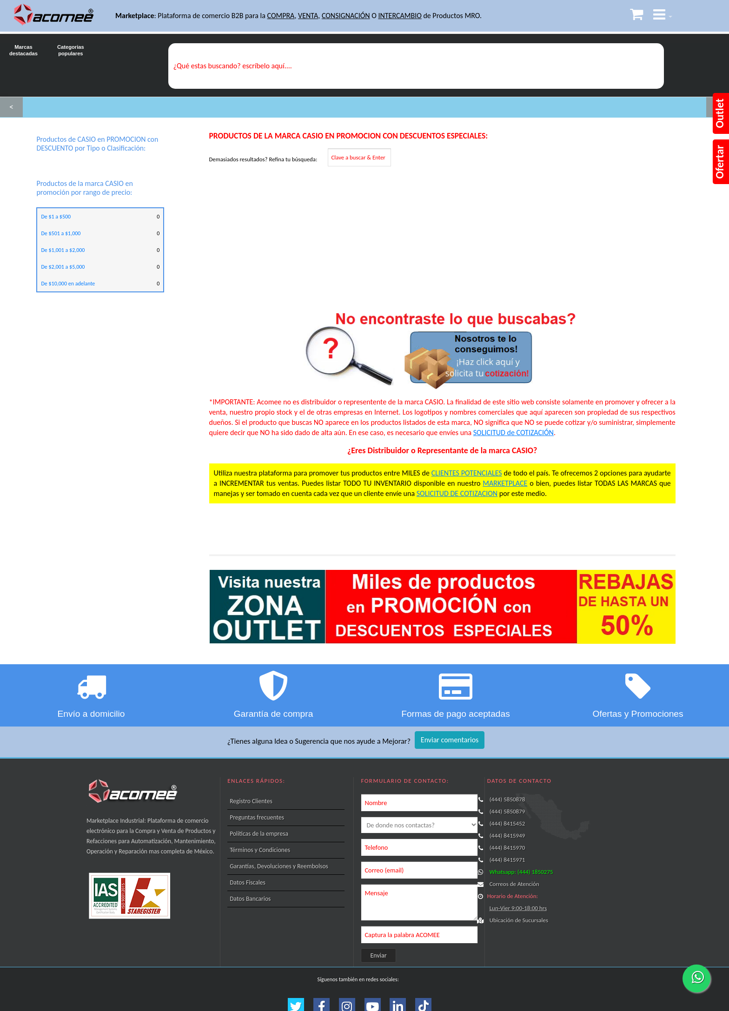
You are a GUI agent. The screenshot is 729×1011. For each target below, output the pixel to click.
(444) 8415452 (507, 823)
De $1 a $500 (56, 216)
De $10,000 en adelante (68, 283)
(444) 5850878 (507, 799)
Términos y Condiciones (260, 850)
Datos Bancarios (250, 899)
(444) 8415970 (507, 847)
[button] (662, 16)
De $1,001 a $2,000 (63, 250)
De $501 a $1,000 (60, 233)
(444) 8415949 (507, 835)
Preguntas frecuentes (257, 817)
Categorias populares (70, 45)
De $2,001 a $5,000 (63, 267)
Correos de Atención (514, 883)
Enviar (379, 955)
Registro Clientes (251, 801)
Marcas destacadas (23, 45)
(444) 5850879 (507, 811)
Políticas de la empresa (259, 834)
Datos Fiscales (247, 882)
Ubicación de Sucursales (519, 920)
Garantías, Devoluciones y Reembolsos (279, 866)
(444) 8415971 (507, 859)
